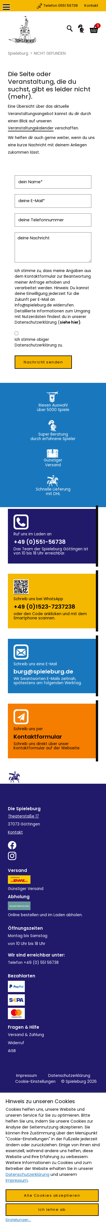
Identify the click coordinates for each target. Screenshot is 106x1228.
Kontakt (67, 5)
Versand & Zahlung (26, 1034)
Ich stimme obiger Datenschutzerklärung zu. (39, 342)
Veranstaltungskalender (31, 128)
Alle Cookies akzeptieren (52, 1195)
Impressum (26, 1075)
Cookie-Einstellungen (35, 1081)
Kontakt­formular (38, 737)
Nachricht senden (43, 362)
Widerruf (16, 1043)
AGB (12, 1050)
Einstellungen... (18, 1219)
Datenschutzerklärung (69, 1075)
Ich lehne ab (52, 1209)
